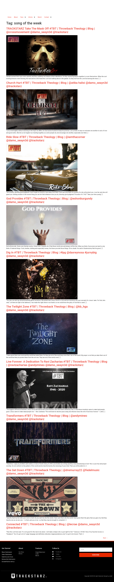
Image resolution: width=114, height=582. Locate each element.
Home (9, 17)
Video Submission (7, 554)
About (16, 17)
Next (105, 538)
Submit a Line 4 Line (7, 557)
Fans (21, 17)
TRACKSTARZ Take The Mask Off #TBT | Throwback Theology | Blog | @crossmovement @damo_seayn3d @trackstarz (50, 30)
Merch (40, 17)
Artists (30, 17)
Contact (46, 17)
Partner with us (10, 561)
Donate (4, 561)
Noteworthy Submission (8, 559)
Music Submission (7, 552)
